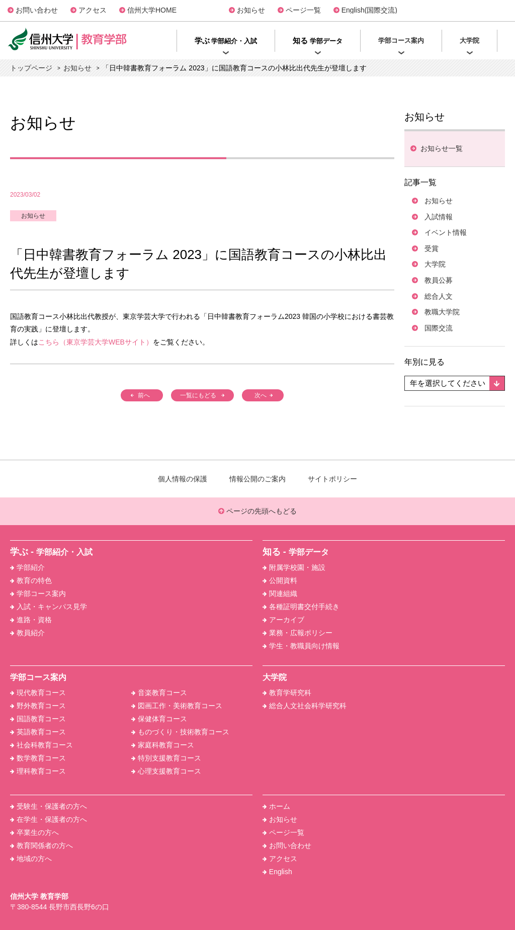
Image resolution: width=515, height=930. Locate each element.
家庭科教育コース (162, 745)
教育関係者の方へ (41, 845)
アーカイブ (283, 620)
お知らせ (251, 10)
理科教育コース (38, 771)
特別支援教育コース (166, 758)
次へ (261, 395)
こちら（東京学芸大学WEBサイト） (95, 342)
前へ (144, 395)
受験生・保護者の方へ (48, 806)
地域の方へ (31, 859)
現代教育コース (38, 693)
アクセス (92, 10)
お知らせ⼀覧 (440, 148)
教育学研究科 (287, 693)
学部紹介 (27, 567)
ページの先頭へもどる (257, 511)
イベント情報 (445, 232)
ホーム (276, 806)
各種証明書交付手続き (301, 607)
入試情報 (438, 217)
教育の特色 (31, 580)
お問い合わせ (37, 10)
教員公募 (438, 280)
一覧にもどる (198, 395)
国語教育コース (38, 719)
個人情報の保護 (182, 479)
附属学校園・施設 (294, 567)
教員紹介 (27, 633)
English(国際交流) (369, 10)
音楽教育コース (159, 693)
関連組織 (280, 593)
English (277, 872)
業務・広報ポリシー (297, 633)
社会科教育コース (41, 745)
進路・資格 (31, 620)
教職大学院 (442, 312)
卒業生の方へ (34, 832)
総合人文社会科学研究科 (305, 706)
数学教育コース (38, 758)
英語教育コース (38, 732)
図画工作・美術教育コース (176, 706)
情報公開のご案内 (257, 479)
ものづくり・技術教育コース (180, 732)
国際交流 (438, 328)
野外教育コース (38, 706)
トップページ (31, 68)
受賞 (431, 248)
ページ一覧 (303, 10)
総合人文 (438, 296)
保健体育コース (159, 719)
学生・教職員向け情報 (301, 646)
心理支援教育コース (166, 771)
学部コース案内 (38, 593)
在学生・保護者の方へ (48, 819)
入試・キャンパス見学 (48, 607)
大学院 (435, 264)
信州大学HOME (152, 10)
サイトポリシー (332, 479)
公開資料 (280, 580)
